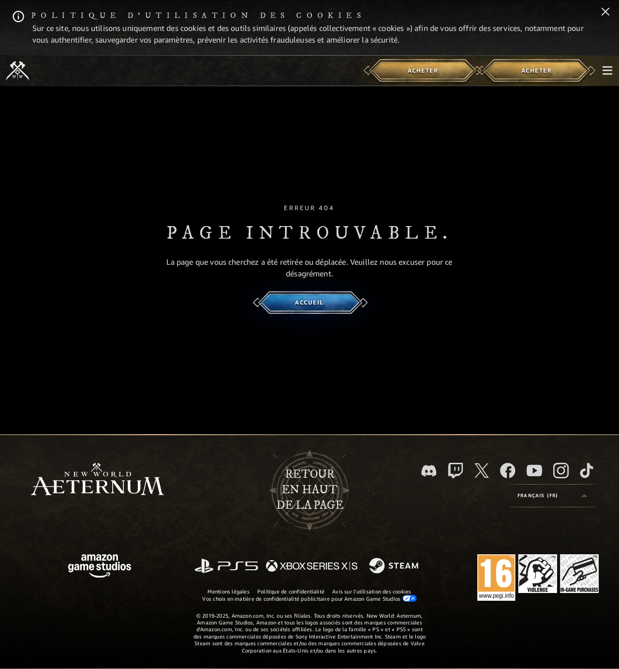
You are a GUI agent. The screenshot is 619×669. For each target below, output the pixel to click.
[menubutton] (607, 70)
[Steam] (394, 566)
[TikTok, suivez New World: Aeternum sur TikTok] (586, 470)
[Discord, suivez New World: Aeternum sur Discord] (429, 471)
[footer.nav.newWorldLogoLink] (97, 480)
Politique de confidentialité (290, 591)
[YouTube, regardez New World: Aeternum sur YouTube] (534, 470)
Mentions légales (228, 591)
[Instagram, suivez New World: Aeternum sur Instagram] (561, 470)
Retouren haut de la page (309, 490)
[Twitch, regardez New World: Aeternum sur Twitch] (455, 470)
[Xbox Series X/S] (311, 566)
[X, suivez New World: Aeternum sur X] (481, 470)
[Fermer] (605, 12)
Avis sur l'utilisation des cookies (371, 591)
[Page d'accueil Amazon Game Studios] (99, 567)
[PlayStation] (226, 566)
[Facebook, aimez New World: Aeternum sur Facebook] (508, 470)
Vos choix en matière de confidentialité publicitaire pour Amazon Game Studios (309, 598)
